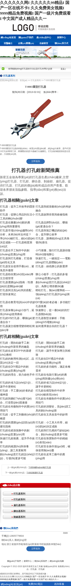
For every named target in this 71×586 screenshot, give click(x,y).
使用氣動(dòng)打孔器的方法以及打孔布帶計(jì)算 (30, 69)
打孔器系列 (36, 80)
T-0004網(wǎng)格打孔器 (40, 467)
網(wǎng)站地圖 (57, 561)
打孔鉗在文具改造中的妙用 (52, 414)
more (65, 533)
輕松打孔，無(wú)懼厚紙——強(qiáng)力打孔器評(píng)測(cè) (53, 294)
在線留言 (43, 43)
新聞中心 (61, 37)
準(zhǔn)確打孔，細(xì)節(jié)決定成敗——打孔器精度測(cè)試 (17, 242)
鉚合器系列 (19, 511)
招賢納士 (8, 43)
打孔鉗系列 (19, 499)
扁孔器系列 (19, 505)
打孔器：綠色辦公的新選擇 (52, 266)
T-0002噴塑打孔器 (35, 473)
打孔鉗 (42, 569)
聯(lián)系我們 (40, 561)
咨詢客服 (59, 584)
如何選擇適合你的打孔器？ (52, 326)
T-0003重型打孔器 (52, 80)
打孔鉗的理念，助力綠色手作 (17, 374)
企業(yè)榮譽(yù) (26, 43)
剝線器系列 (19, 517)
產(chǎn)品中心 (43, 37)
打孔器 (34, 569)
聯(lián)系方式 (61, 43)
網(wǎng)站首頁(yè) (8, 38)
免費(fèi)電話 (35, 584)
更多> (63, 69)
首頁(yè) (23, 80)
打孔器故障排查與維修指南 (52, 214)
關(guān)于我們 (26, 37)
